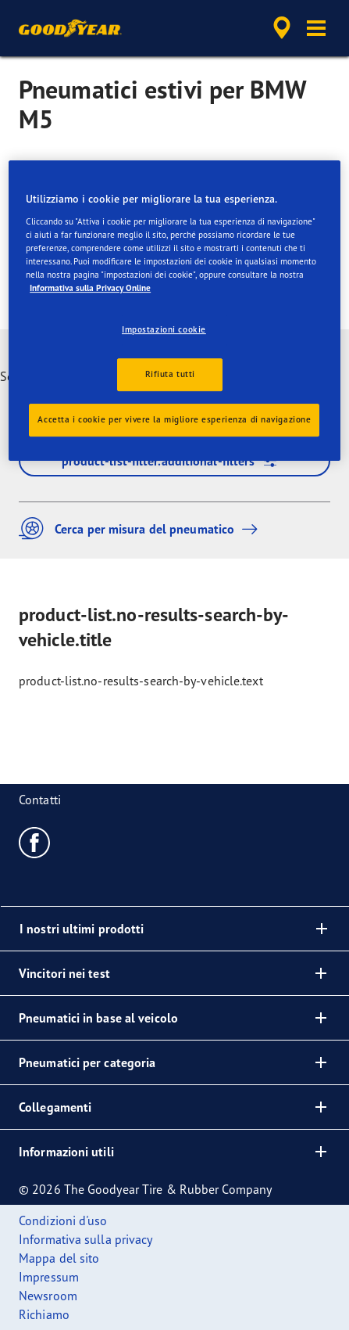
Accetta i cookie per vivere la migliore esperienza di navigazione (174, 419)
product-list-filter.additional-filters (175, 460)
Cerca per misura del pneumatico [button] (142, 528)
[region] (174, 310)
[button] (316, 28)
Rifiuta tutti (170, 373)
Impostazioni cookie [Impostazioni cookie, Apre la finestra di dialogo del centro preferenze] (164, 329)
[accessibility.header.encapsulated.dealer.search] (282, 28)
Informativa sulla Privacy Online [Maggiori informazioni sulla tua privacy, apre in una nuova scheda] (90, 287)
